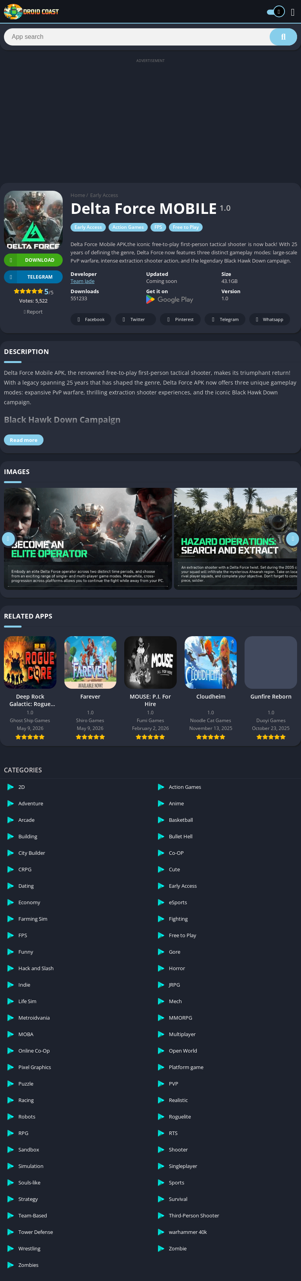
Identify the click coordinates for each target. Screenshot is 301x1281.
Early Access (104, 197)
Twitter (132, 322)
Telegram (224, 322)
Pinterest (179, 322)
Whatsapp (268, 322)
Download (29, 262)
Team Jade (82, 283)
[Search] (150, 38)
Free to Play (186, 229)
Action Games (128, 229)
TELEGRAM (28, 279)
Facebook (90, 322)
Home (78, 197)
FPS (158, 229)
